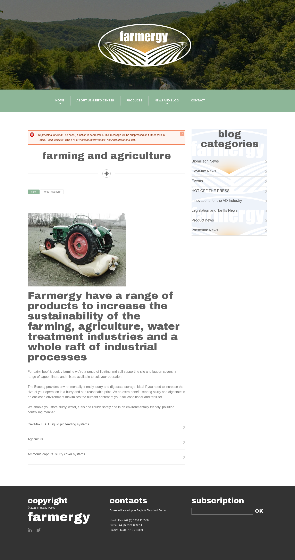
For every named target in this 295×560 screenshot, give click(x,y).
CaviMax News (204, 171)
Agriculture (35, 439)
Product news (203, 220)
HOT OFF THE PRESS (210, 191)
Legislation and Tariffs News (214, 210)
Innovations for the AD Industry (217, 201)
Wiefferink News (205, 230)
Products (134, 100)
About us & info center (95, 100)
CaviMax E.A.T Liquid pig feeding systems (58, 424)
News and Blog (164, 103)
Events (197, 181)
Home (56, 103)
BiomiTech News (205, 161)
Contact (198, 100)
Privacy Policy (47, 507)
